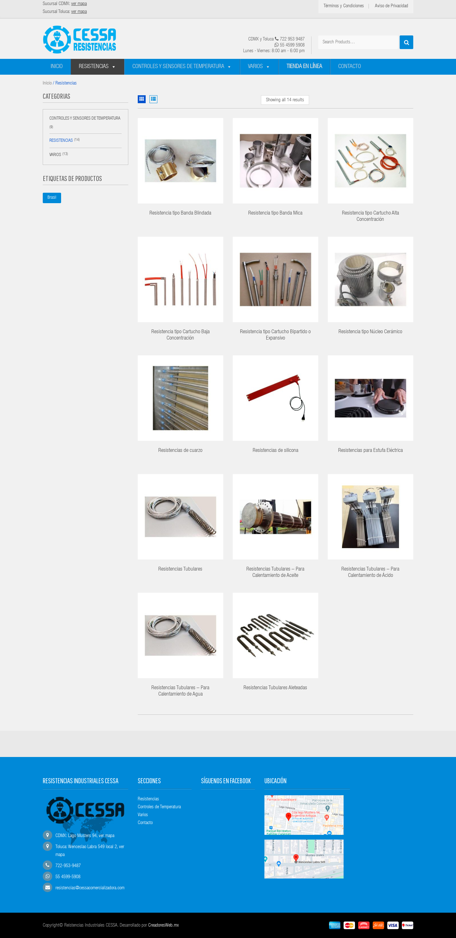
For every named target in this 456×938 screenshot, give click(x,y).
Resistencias (94, 67)
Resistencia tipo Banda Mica (275, 213)
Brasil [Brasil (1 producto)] (52, 198)
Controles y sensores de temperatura (178, 67)
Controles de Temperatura (159, 807)
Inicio (57, 67)
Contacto (349, 67)
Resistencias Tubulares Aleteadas (275, 688)
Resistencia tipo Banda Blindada (180, 213)
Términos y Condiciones (344, 6)
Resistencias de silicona (275, 450)
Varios (255, 67)
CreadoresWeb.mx (163, 925)
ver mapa (106, 836)
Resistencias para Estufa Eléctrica (370, 450)
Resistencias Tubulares (180, 569)
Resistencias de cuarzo (180, 450)
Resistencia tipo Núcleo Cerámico (370, 332)
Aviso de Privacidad (391, 6)
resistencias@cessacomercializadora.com (89, 888)
